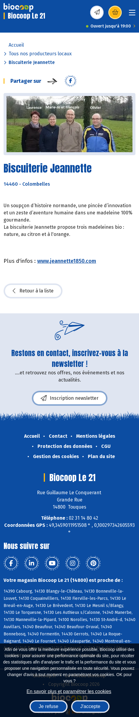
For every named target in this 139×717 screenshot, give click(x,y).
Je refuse (48, 706)
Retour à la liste (33, 291)
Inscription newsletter (70, 398)
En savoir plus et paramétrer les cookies (68, 691)
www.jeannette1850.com (66, 261)
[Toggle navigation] (132, 14)
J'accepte (90, 706)
